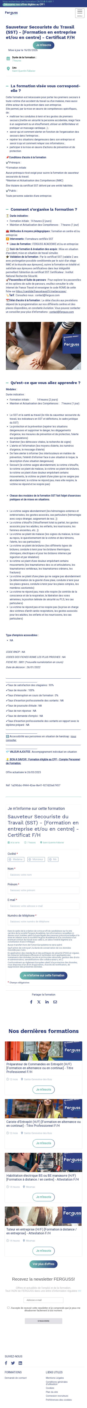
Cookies (50, 1388)
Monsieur (38, 859)
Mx (55, 859)
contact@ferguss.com (61, 311)
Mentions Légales (55, 1378)
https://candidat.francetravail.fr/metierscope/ (41, 291)
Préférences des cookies (59, 1400)
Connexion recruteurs (57, 1396)
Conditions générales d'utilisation (57, 1383)
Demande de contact (16, 1378)
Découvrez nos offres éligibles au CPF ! (24, 4)
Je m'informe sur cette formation (43, 975)
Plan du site (52, 1392)
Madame (17, 859)
